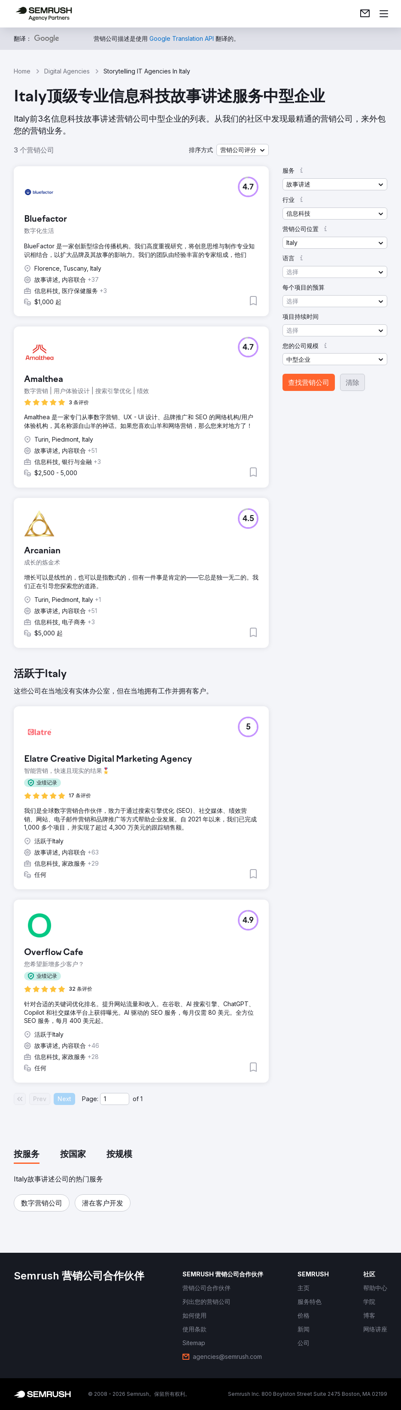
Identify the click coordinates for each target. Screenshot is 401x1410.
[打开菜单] (384, 13)
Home (22, 71)
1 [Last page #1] (141, 1098)
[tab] (26, 1154)
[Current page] (114, 1099)
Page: (90, 1098)
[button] (242, 150)
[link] (365, 13)
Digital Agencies (67, 71)
